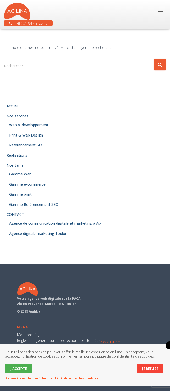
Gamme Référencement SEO (33, 204)
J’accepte (18, 368)
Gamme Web (20, 174)
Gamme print (20, 194)
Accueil (12, 106)
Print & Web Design (26, 135)
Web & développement (28, 124)
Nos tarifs (15, 165)
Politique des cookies (79, 378)
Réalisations (17, 155)
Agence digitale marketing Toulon (38, 233)
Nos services (17, 116)
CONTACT (15, 214)
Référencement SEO (26, 145)
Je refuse (150, 368)
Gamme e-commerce (27, 184)
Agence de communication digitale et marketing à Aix (55, 223)
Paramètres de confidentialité (31, 378)
